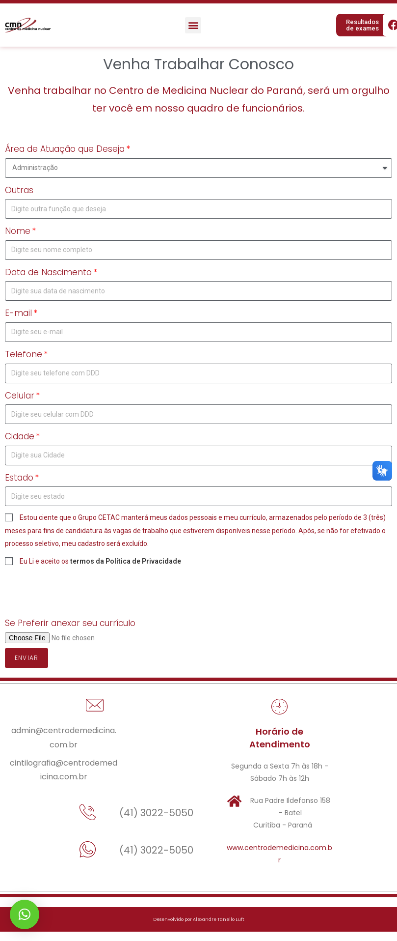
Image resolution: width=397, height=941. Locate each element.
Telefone (23, 354)
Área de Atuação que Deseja (65, 149)
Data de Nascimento (48, 272)
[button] (193, 25)
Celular (19, 395)
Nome (17, 231)
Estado (19, 478)
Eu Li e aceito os (100, 561)
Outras (19, 190)
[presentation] (79, 591)
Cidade (19, 436)
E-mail (18, 313)
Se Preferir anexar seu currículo (70, 623)
